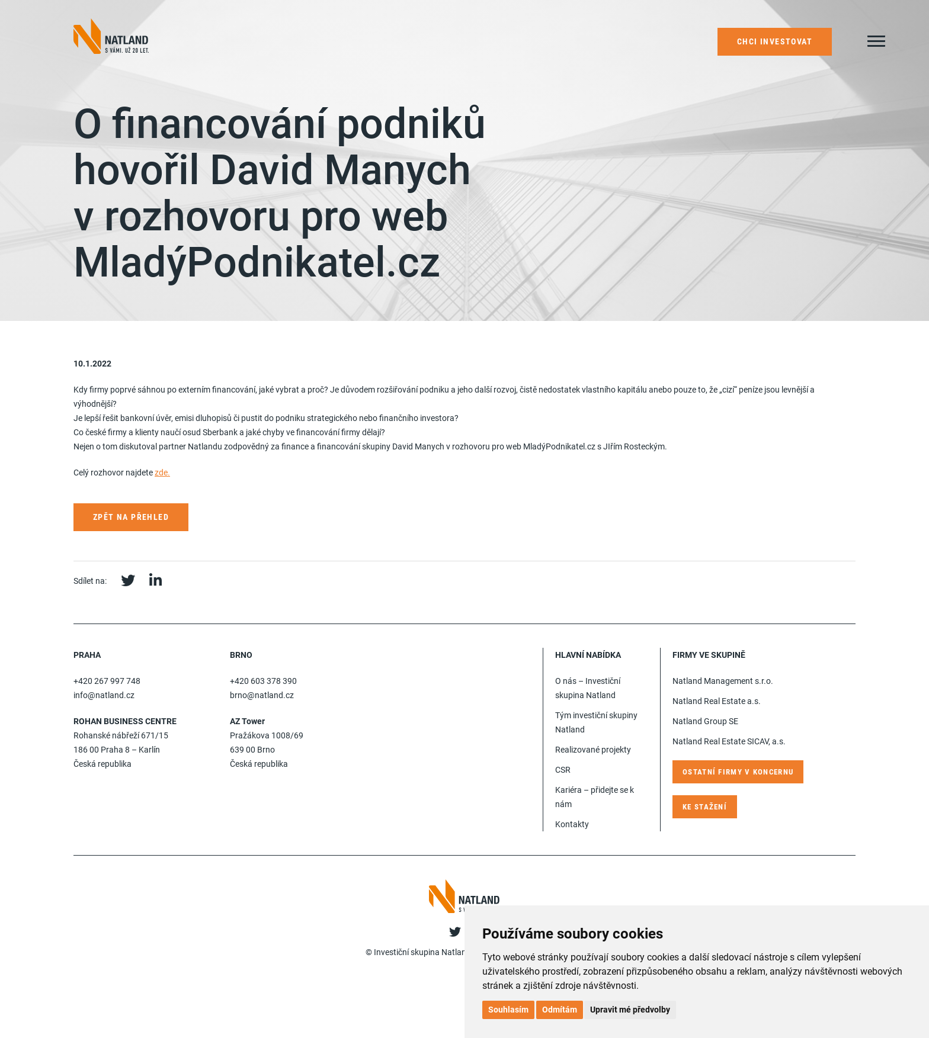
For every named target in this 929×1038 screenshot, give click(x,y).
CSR (563, 770)
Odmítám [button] (559, 1009)
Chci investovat (774, 41)
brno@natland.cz (262, 695)
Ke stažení (705, 806)
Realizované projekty (593, 749)
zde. (162, 472)
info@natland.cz (103, 695)
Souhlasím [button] (508, 1009)
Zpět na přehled (131, 517)
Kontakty (572, 824)
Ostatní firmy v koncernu (738, 771)
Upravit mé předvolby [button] (630, 1009)
